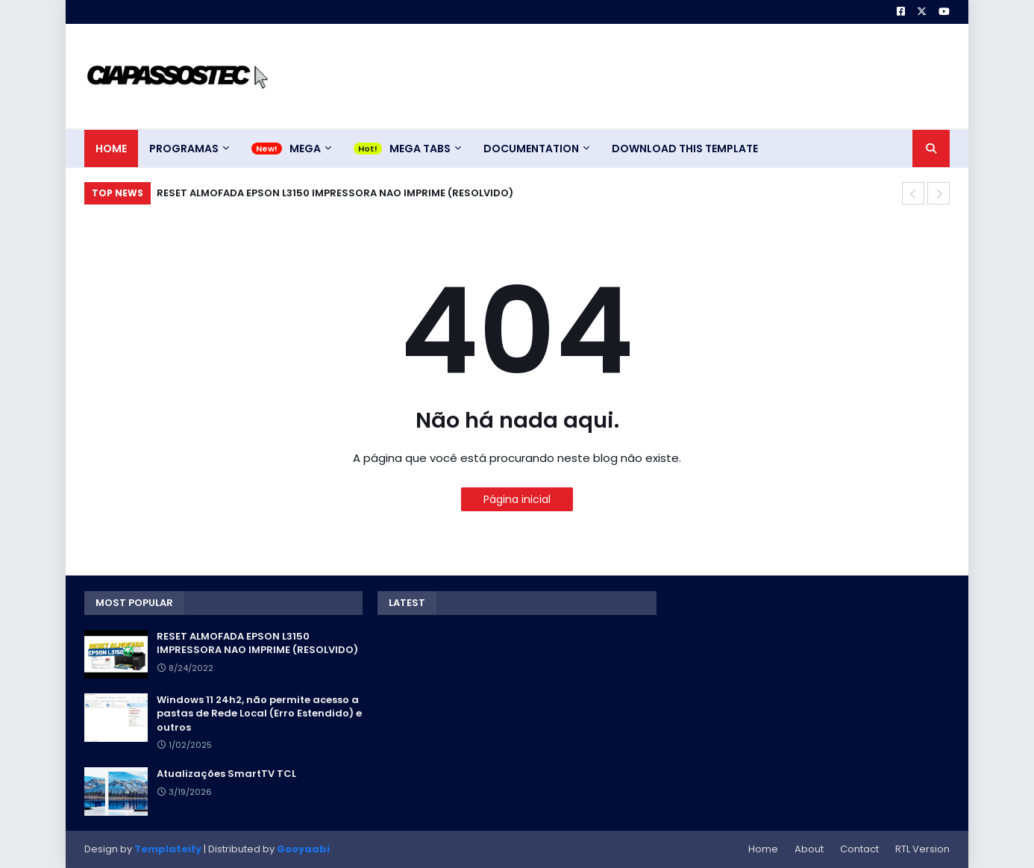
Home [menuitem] (111, 148)
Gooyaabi (303, 849)
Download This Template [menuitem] (685, 148)
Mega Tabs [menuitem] (420, 148)
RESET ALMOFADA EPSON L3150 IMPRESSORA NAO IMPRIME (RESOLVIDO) (335, 193)
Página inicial (517, 499)
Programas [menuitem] (184, 148)
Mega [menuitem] (305, 148)
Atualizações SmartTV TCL (226, 774)
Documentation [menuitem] (531, 148)
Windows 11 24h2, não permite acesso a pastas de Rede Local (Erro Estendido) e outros (259, 713)
